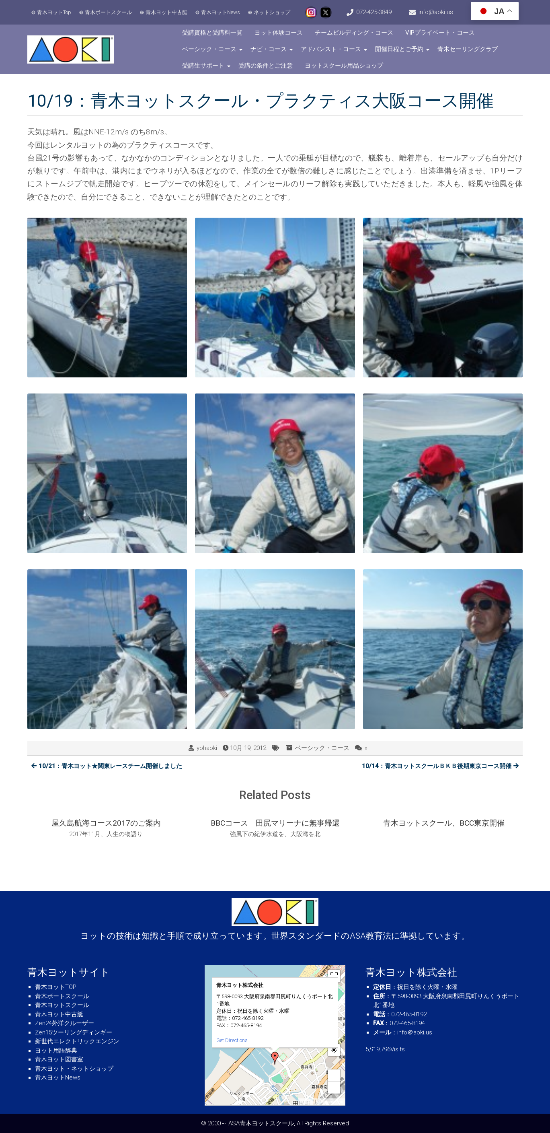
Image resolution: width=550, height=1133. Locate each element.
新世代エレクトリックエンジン (77, 1041)
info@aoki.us (436, 12)
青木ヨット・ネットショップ (74, 1068)
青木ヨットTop (54, 12)
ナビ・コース (268, 49)
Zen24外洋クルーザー (64, 1023)
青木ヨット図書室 (59, 1059)
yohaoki (207, 748)
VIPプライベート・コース (440, 32)
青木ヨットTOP (55, 987)
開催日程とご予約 (399, 49)
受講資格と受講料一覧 (212, 32)
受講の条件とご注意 (265, 65)
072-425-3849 (374, 12)
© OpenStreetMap (330, 1102)
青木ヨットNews (220, 12)
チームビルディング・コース (354, 32)
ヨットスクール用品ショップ (344, 65)
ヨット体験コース (278, 32)
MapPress (307, 1102)
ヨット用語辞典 (56, 1050)
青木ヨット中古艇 (166, 12)
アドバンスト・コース (331, 49)
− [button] (334, 1087)
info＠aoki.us (414, 1032)
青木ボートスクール (108, 12)
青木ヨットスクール (62, 1005)
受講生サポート (203, 65)
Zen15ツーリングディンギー (73, 1032)
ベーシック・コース (209, 49)
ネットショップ (272, 12)
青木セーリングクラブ (467, 49)
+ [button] (334, 1075)
